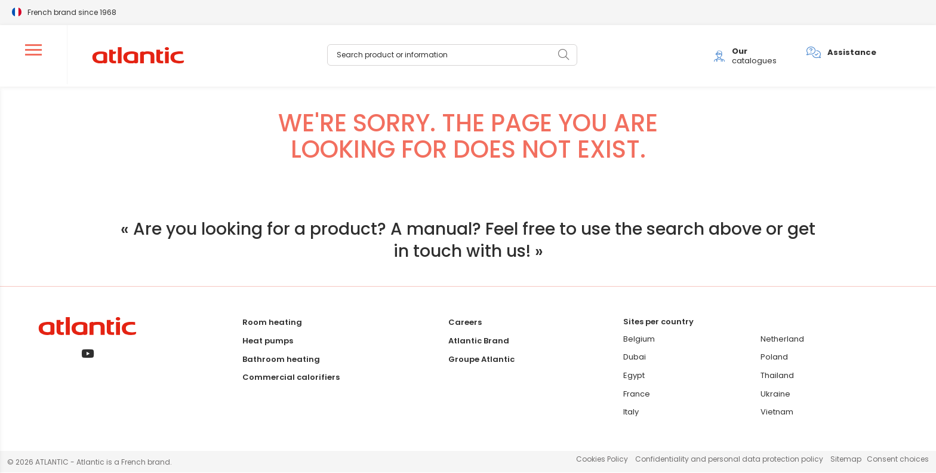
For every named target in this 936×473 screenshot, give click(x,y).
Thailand (777, 376)
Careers (465, 323)
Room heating (272, 323)
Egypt (634, 376)
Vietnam (777, 412)
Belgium (639, 339)
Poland (774, 358)
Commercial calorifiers (291, 378)
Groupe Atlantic (481, 360)
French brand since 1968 (71, 12)
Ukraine (775, 394)
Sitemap (845, 460)
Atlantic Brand (478, 341)
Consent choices (898, 460)
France (636, 394)
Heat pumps (267, 341)
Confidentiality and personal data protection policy (729, 460)
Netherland (782, 339)
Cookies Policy (602, 460)
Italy (631, 412)
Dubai (634, 358)
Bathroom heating (281, 360)
